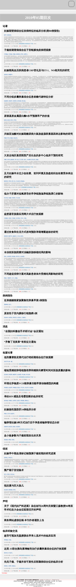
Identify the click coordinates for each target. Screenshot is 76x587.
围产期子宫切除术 (14, 470)
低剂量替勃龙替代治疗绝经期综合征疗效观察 (28, 357)
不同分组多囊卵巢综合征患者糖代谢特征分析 (28, 96)
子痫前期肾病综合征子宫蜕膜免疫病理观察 (27, 50)
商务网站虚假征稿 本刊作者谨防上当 (24, 520)
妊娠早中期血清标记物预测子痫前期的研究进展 (30, 453)
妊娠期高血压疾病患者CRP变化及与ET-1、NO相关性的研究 (36, 70)
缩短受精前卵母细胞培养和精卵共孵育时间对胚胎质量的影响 (37, 370)
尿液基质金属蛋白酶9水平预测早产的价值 (27, 116)
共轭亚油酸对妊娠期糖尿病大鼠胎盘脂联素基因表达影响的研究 (38, 133)
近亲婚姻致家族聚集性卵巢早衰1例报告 (25, 300)
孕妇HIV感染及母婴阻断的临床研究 (23, 396)
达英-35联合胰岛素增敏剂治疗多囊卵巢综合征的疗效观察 (35, 548)
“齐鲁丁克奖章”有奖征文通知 (20, 341)
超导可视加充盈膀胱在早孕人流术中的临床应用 (30, 535)
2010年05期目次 (38, 18)
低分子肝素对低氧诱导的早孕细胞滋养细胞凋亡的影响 (33, 193)
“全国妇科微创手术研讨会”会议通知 (23, 331)
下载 (31, 43)
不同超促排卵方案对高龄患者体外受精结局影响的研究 (33, 274)
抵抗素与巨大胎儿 (14, 485)
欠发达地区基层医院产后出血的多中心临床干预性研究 (33, 155)
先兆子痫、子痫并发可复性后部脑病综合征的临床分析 (33, 561)
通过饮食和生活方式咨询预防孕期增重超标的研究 (31, 232)
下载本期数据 (4, 573)
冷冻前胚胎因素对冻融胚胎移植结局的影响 (27, 252)
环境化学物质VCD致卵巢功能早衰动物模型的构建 (31, 383)
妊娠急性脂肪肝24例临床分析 (20, 409)
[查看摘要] (21, 43)
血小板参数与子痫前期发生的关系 (22, 435)
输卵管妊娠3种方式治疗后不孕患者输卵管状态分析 (31, 422)
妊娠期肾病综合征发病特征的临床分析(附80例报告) (32, 30)
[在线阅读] (27, 43)
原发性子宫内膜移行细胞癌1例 (20, 313)
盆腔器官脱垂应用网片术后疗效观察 (23, 214)
